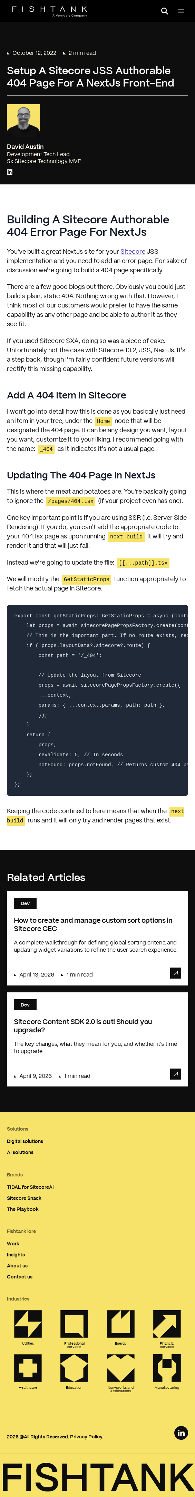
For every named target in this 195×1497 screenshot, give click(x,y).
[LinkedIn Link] (181, 1433)
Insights (16, 1254)
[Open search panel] (165, 11)
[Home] (49, 12)
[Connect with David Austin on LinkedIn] (9, 173)
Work (13, 1243)
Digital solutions (25, 1141)
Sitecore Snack (24, 1198)
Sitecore (132, 252)
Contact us (19, 1276)
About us (17, 1265)
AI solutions (20, 1152)
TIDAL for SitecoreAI (30, 1187)
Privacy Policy (86, 1436)
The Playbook (23, 1209)
